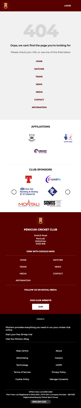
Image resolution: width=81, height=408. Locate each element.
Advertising (22, 358)
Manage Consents (59, 379)
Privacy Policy (59, 372)
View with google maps (40, 251)
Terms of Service (22, 372)
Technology (22, 365)
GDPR (59, 365)
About (59, 351)
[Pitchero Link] (41, 323)
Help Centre (22, 351)
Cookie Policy (22, 379)
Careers (59, 358)
